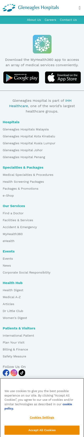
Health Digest (13, 290)
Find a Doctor (13, 213)
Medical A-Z (12, 297)
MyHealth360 (13, 234)
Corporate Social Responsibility (26, 272)
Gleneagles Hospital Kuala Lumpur (29, 143)
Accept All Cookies (42, 431)
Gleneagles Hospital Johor (23, 150)
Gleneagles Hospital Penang (24, 157)
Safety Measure (14, 356)
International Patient (18, 335)
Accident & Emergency (20, 227)
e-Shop (8, 195)
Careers (50, 19)
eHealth (9, 241)
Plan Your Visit (13, 342)
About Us (34, 19)
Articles (8, 304)
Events (8, 258)
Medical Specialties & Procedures (28, 174)
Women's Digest (15, 318)
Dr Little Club (13, 311)
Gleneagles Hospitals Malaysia (26, 129)
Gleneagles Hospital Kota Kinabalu (29, 136)
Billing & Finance (15, 349)
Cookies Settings (42, 418)
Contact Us (68, 19)
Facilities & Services (18, 220)
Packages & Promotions (20, 188)
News (7, 265)
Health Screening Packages (23, 181)
